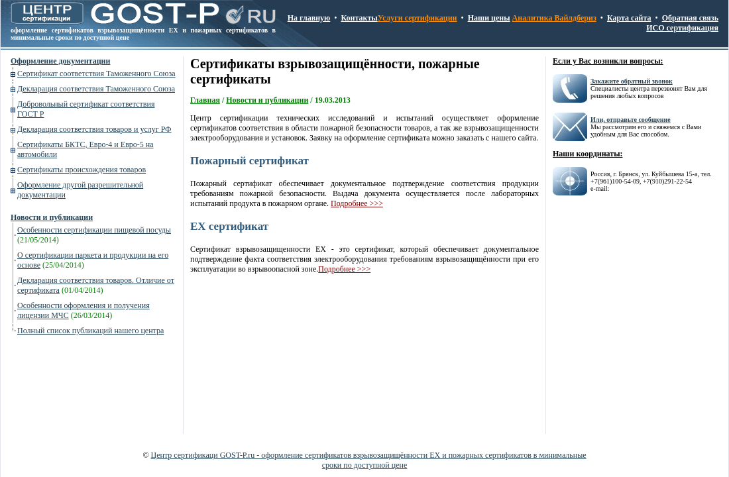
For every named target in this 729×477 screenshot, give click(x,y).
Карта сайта (629, 18)
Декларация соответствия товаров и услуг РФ (94, 129)
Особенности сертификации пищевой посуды (94, 230)
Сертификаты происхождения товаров (81, 169)
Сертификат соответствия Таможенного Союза (96, 73)
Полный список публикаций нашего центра (90, 330)
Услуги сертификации (417, 18)
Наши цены (489, 18)
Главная (205, 100)
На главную (309, 18)
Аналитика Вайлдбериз (554, 18)
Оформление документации (60, 61)
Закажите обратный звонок (631, 81)
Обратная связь (690, 18)
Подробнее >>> (357, 203)
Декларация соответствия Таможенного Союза (96, 88)
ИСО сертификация (682, 27)
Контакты (359, 18)
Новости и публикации (52, 217)
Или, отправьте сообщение (630, 119)
